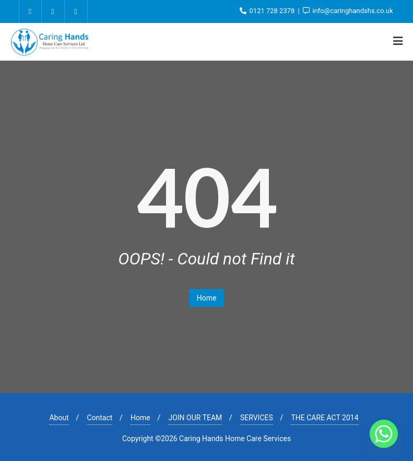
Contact (99, 417)
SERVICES (256, 417)
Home (207, 298)
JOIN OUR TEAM (195, 417)
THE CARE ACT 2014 (324, 417)
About (58, 417)
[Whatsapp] (384, 434)
